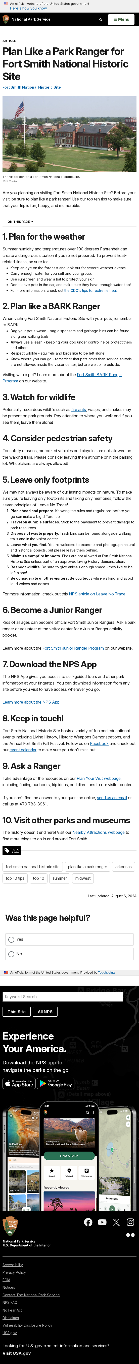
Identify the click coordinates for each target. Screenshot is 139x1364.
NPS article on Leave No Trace (97, 593)
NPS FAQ (10, 1302)
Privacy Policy (14, 1272)
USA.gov (10, 1333)
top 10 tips (15, 878)
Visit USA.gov (17, 1353)
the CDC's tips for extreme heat (90, 290)
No (19, 953)
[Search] (63, 997)
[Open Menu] (121, 19)
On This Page (29, 222)
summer (60, 878)
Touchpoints (106, 972)
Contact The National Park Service (31, 1295)
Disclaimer (11, 1318)
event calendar (23, 749)
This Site (17, 1011)
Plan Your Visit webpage (99, 778)
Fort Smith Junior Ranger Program (73, 648)
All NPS (45, 1011)
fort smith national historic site (33, 866)
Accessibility (13, 1265)
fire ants (78, 409)
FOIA (6, 1280)
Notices (9, 1287)
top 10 (38, 878)
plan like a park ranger (87, 866)
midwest (82, 878)
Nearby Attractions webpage (98, 832)
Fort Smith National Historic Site (32, 87)
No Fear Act (12, 1310)
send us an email (112, 797)
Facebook (99, 743)
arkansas (123, 866)
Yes (19, 939)
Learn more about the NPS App (31, 702)
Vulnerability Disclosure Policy (27, 1325)
